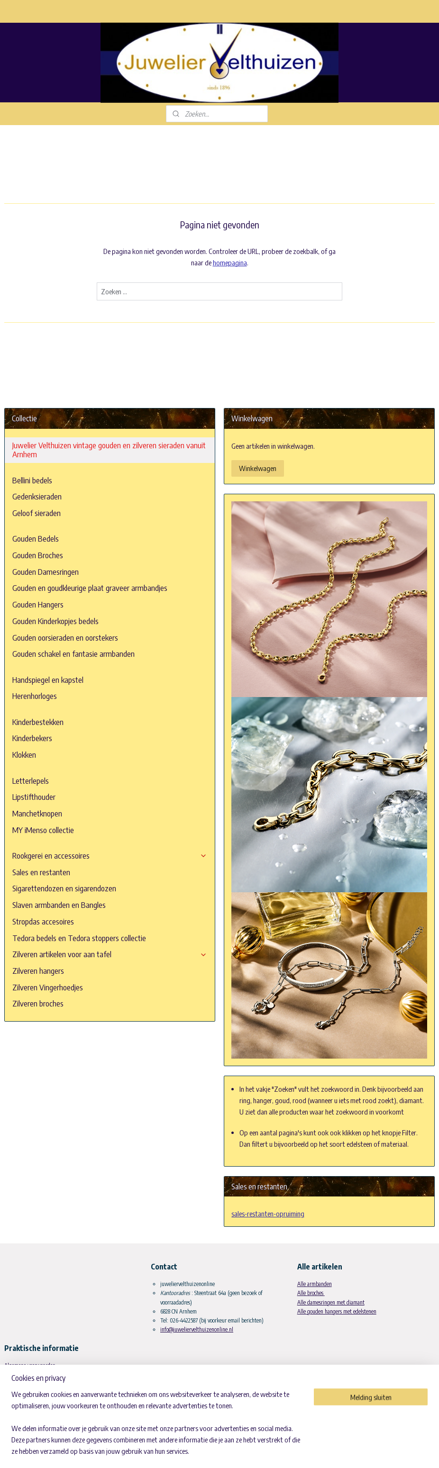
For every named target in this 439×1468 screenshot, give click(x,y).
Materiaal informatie (26, 1401)
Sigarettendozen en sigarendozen (64, 888)
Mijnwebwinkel (320, 1451)
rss (230, 1451)
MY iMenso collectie (43, 830)
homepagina (230, 262)
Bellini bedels (32, 480)
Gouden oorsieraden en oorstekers (65, 638)
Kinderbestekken (38, 722)
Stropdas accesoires (43, 921)
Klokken (24, 755)
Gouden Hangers (38, 604)
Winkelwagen (257, 468)
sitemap (216, 1451)
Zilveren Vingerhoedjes (47, 987)
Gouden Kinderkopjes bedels (55, 621)
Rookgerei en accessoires (109, 856)
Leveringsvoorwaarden (28, 1374)
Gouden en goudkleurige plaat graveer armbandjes (89, 588)
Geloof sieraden (36, 513)
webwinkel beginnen (256, 1451)
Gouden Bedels (35, 539)
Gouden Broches (37, 555)
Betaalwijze (17, 1383)
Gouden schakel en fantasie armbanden (73, 654)
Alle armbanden (314, 1283)
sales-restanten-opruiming (267, 1213)
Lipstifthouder (33, 797)
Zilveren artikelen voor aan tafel (109, 954)
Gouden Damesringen (45, 572)
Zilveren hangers (38, 971)
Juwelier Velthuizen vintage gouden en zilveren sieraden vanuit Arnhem (109, 449)
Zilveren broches (38, 1003)
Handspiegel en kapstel (47, 680)
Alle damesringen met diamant (331, 1302)
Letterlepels (30, 781)
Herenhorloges (34, 696)
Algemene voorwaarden (29, 1365)
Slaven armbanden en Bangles (59, 905)
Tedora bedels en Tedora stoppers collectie (79, 938)
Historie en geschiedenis (30, 1392)
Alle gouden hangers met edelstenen (336, 1311)
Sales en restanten (41, 872)
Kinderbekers (32, 738)
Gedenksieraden (37, 496)
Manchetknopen (37, 813)
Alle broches (311, 1292)
